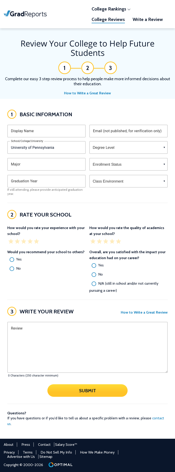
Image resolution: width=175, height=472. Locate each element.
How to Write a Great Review (87, 93)
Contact (44, 444)
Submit (87, 390)
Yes (19, 259)
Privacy (9, 452)
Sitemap (45, 456)
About (8, 444)
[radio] (46, 259)
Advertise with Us (21, 456)
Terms (28, 452)
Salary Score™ (66, 444)
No (18, 268)
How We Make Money (97, 452)
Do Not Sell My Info (56, 452)
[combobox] (46, 147)
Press (25, 444)
